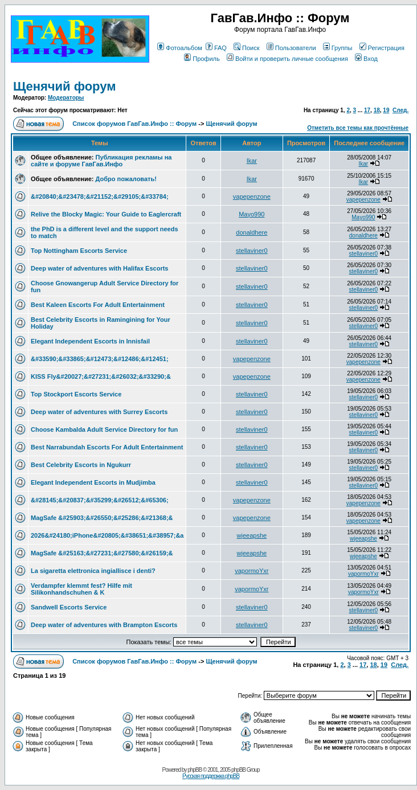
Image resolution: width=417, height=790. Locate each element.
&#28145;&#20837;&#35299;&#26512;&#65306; (100, 500)
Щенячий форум (64, 86)
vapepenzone (252, 196)
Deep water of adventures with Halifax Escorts (99, 268)
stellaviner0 (252, 250)
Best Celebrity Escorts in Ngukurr (81, 464)
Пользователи (291, 47)
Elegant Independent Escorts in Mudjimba (93, 482)
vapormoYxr (251, 570)
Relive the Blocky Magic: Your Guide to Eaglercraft (106, 214)
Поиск (246, 47)
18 (377, 110)
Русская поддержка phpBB (210, 776)
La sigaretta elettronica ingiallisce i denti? (93, 570)
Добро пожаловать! (126, 178)
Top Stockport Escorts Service (76, 394)
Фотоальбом (179, 47)
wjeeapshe (252, 535)
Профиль (202, 58)
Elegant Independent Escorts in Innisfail (90, 341)
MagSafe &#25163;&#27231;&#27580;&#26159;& (102, 553)
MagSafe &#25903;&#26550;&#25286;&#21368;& (102, 517)
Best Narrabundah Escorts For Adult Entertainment (107, 447)
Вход (366, 58)
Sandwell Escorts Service (69, 607)
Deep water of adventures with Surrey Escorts (99, 411)
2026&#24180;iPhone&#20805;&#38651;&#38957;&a (107, 535)
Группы (338, 47)
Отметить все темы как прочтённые (357, 128)
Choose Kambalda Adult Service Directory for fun (104, 429)
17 (367, 110)
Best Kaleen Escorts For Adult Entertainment (98, 304)
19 (386, 110)
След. (400, 110)
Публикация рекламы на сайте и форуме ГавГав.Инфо (101, 160)
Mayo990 (251, 214)
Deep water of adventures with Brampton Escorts (104, 624)
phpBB (194, 770)
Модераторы (66, 98)
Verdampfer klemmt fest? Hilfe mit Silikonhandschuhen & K (81, 589)
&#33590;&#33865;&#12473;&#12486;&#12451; (100, 358)
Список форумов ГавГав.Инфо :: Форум (134, 123)
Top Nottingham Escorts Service (79, 250)
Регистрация (381, 47)
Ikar (252, 160)
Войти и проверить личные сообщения (287, 58)
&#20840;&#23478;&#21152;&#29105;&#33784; (100, 196)
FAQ (216, 47)
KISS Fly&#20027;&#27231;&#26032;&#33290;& (101, 376)
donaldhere (251, 232)
